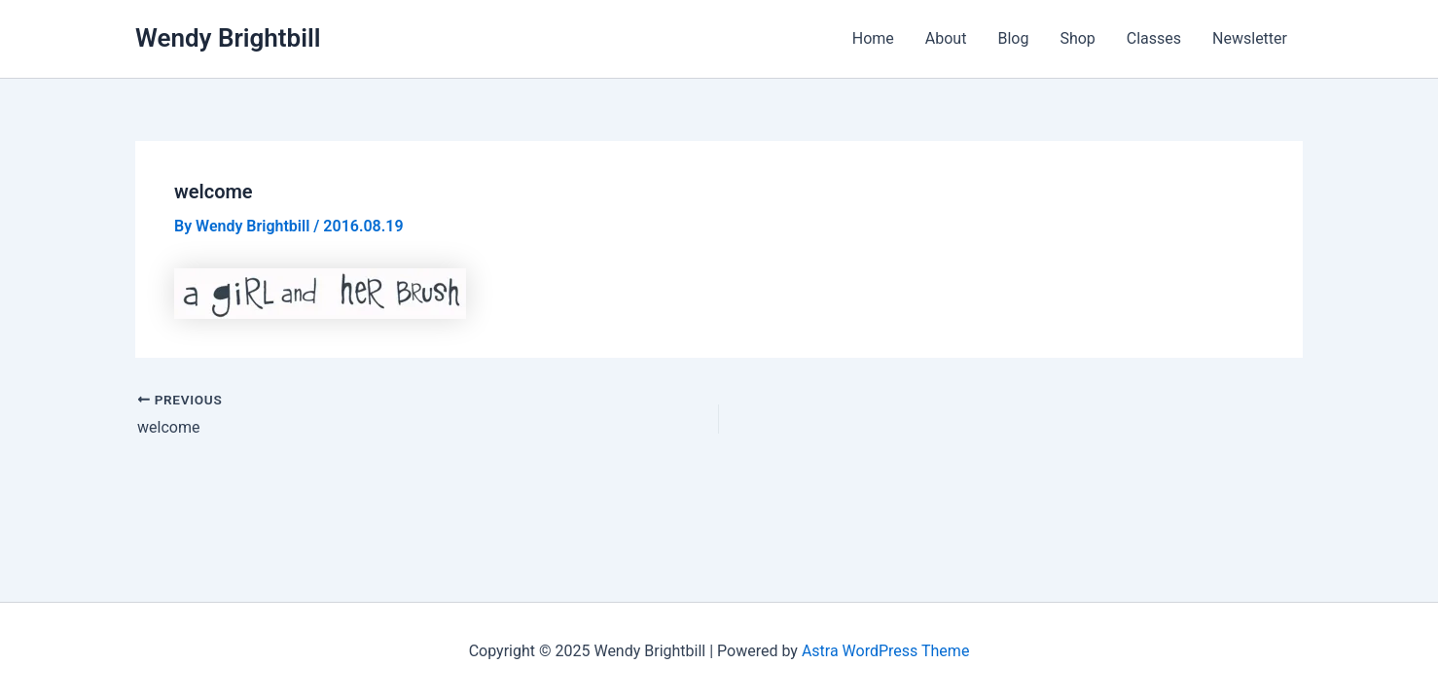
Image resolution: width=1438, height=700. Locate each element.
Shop (1077, 38)
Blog (1012, 38)
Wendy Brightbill (228, 37)
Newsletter (1249, 38)
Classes (1154, 38)
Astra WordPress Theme (885, 651)
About (946, 38)
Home (873, 38)
